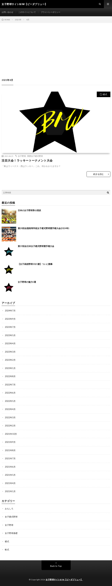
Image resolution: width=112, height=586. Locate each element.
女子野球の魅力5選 (27, 282)
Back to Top (56, 566)
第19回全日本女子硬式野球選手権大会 (36, 246)
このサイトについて (27, 12)
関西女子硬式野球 (35, 156)
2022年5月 (10, 401)
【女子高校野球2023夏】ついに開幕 (35, 264)
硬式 (105, 94)
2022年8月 (10, 376)
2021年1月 (10, 491)
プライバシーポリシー (50, 12)
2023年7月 (10, 327)
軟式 (7, 549)
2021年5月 (10, 475)
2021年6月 (10, 466)
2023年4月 (10, 343)
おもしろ (9, 508)
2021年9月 (10, 442)
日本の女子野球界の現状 (29, 210)
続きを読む (98, 174)
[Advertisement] (56, 47)
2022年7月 (10, 384)
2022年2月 (10, 425)
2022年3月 (10, 417)
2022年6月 (10, 392)
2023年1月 (10, 368)
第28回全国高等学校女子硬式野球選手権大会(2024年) (43, 228)
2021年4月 (10, 483)
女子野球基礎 (11, 533)
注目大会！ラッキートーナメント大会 (27, 160)
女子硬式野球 (11, 516)
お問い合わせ (7, 12)
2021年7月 (10, 458)
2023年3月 (10, 351)
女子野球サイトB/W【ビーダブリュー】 (64, 579)
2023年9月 (10, 319)
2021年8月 (10, 450)
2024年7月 (10, 310)
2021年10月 (11, 434)
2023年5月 (10, 335)
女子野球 (22, 156)
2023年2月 (10, 360)
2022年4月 (10, 409)
